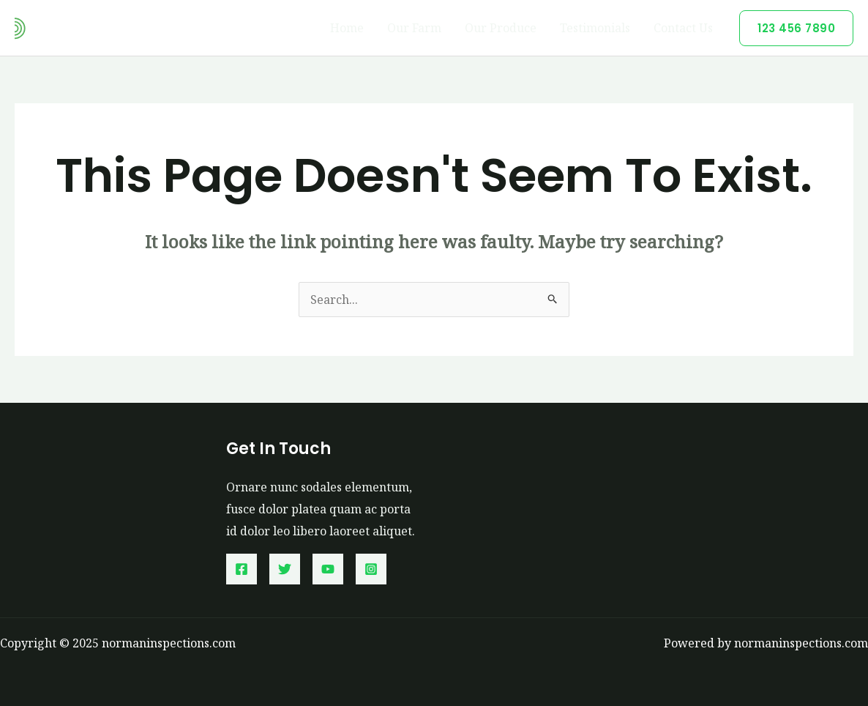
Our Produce (500, 28)
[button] (796, 28)
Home (347, 28)
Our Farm (414, 28)
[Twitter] (284, 569)
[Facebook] (241, 569)
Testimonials (595, 28)
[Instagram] (371, 569)
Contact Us (683, 28)
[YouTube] (328, 569)
